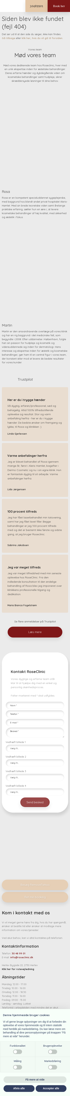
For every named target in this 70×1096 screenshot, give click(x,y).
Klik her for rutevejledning (18, 969)
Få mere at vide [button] (35, 1079)
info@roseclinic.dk (21, 957)
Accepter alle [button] (51, 1088)
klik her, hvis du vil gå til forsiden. (42, 38)
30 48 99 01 (18, 953)
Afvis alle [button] (19, 1088)
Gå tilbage (8, 38)
